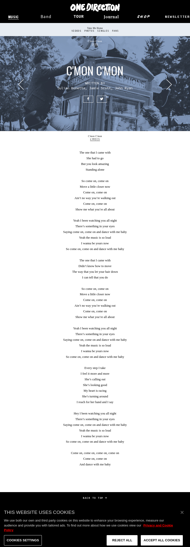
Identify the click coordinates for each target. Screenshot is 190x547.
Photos (89, 30)
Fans (115, 30)
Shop (144, 16)
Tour (78, 17)
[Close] (182, 516)
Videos (76, 30)
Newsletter (177, 17)
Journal (111, 16)
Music (13, 16)
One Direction (95, 7)
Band (46, 16)
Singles (103, 30)
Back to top (95, 498)
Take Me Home (95, 28)
